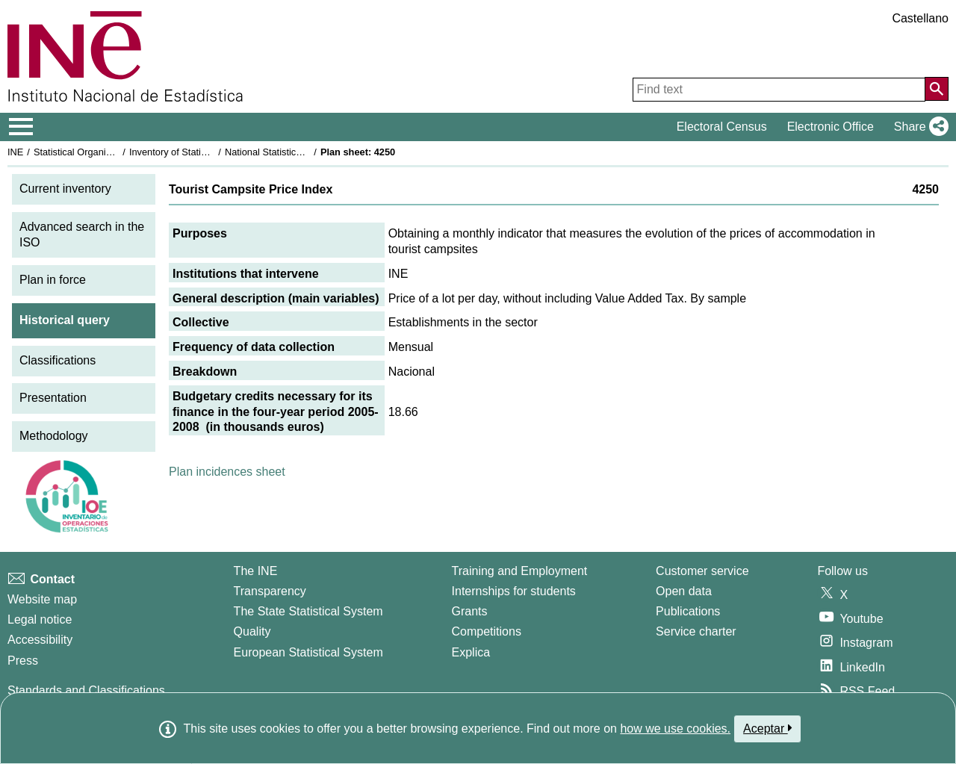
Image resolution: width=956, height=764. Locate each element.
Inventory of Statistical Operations (200, 152)
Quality (252, 631)
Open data (684, 591)
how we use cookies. (675, 728)
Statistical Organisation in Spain (101, 152)
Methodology (53, 435)
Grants (470, 611)
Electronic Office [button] (830, 126)
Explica (471, 652)
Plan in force (52, 279)
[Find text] (779, 90)
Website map (42, 599)
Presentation (53, 397)
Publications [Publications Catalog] (688, 611)
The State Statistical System (308, 611)
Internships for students (514, 591)
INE (15, 152)
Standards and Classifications (86, 690)
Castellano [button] (920, 18)
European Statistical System (308, 652)
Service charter (696, 631)
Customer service (702, 571)
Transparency (270, 591)
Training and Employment (520, 571)
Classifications (57, 360)
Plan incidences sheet (227, 471)
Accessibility (39, 639)
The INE (256, 571)
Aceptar (767, 728)
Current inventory (65, 188)
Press (22, 660)
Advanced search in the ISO (81, 234)
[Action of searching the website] (937, 89)
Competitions (486, 631)
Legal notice (39, 619)
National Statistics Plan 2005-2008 (298, 152)
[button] (918, 127)
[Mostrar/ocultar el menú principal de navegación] (21, 127)
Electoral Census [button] (722, 126)
